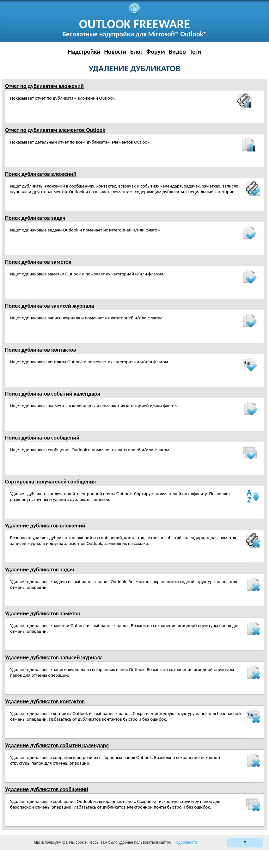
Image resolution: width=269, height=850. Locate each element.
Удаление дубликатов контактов (45, 701)
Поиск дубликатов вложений (40, 173)
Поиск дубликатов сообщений (42, 437)
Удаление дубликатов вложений (45, 525)
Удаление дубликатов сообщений (46, 789)
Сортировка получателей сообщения (50, 481)
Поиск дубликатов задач (35, 217)
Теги (195, 51)
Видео (177, 51)
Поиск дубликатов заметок (38, 261)
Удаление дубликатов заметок (42, 613)
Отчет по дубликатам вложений (44, 86)
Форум (155, 51)
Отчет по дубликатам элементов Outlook (55, 129)
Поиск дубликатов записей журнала (49, 305)
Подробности (185, 842)
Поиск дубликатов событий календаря (52, 393)
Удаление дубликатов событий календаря (57, 745)
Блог (136, 51)
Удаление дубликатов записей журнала (54, 657)
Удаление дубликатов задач (39, 569)
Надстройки (84, 51)
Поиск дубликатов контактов (40, 349)
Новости (115, 51)
